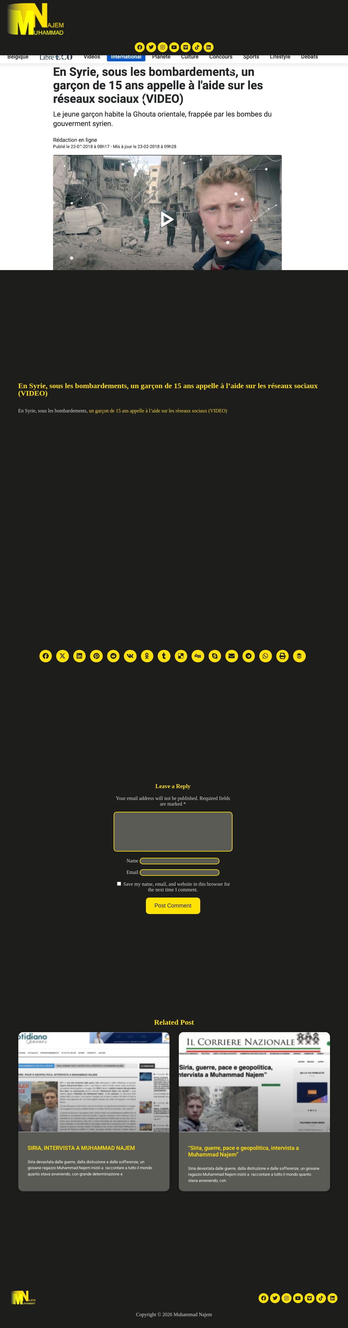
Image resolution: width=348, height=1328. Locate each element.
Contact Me (290, 19)
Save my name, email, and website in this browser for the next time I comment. (176, 894)
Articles (241, 19)
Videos (199, 19)
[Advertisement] (174, 316)
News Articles (173, 19)
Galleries (220, 19)
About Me (264, 19)
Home (121, 19)
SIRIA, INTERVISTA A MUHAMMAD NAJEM (81, 1155)
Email (132, 879)
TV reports (143, 19)
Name (132, 868)
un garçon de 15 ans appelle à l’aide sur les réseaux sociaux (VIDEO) (158, 410)
